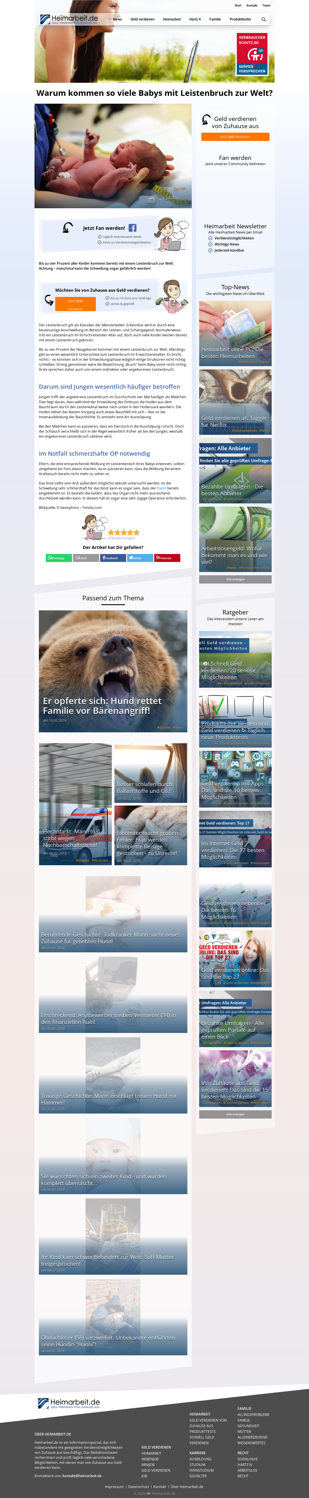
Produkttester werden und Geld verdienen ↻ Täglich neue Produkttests (234, 734)
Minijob (148, 1464)
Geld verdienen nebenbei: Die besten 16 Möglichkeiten (233, 914)
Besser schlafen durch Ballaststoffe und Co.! (144, 787)
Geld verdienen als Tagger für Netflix (234, 425)
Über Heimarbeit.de (187, 1486)
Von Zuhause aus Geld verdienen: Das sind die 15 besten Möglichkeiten (234, 1093)
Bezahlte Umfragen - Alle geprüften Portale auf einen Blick (232, 1034)
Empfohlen (213, 503)
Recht (243, 1475)
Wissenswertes (252, 1442)
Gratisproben (259, 747)
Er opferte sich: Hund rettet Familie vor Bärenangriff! (102, 705)
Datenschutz (138, 1486)
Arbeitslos (247, 1469)
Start (238, 5)
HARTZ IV (245, 1464)
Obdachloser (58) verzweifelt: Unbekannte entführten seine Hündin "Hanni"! (108, 1340)
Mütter (244, 1431)
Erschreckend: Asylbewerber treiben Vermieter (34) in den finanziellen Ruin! (108, 1018)
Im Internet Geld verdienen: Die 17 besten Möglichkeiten (232, 854)
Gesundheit (248, 1425)
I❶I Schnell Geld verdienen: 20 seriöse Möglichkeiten (228, 674)
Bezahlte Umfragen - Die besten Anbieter (232, 494)
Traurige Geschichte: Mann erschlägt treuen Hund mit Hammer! (109, 1098)
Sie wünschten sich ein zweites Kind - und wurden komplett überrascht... (103, 1179)
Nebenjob (150, 1458)
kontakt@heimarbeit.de (82, 1475)
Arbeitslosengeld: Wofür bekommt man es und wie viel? (234, 559)
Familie (244, 1419)
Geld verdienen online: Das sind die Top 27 (235, 977)
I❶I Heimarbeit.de (160, 1492)
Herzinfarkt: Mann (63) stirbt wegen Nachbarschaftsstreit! (71, 837)
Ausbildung (201, 1458)
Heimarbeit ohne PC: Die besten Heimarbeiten (232, 357)
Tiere (179, 726)
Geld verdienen (245, 435)
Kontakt (252, 5)
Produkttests (203, 1431)
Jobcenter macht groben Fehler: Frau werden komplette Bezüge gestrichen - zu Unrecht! (147, 842)
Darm (161, 488)
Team (266, 5)
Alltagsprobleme (253, 1414)
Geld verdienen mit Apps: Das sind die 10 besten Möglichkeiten (233, 794)
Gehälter (198, 1475)
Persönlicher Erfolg (255, 572)
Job (144, 1475)
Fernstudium (202, 1469)
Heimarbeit (248, 366)
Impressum (114, 1486)
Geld (217, 807)
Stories (179, 188)
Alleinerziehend (253, 1436)
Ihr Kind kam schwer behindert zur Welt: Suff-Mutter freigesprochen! (107, 1260)
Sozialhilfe (248, 1458)
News (265, 366)
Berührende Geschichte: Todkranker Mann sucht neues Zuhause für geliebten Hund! (110, 937)
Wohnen (101, 859)
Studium (197, 1464)
